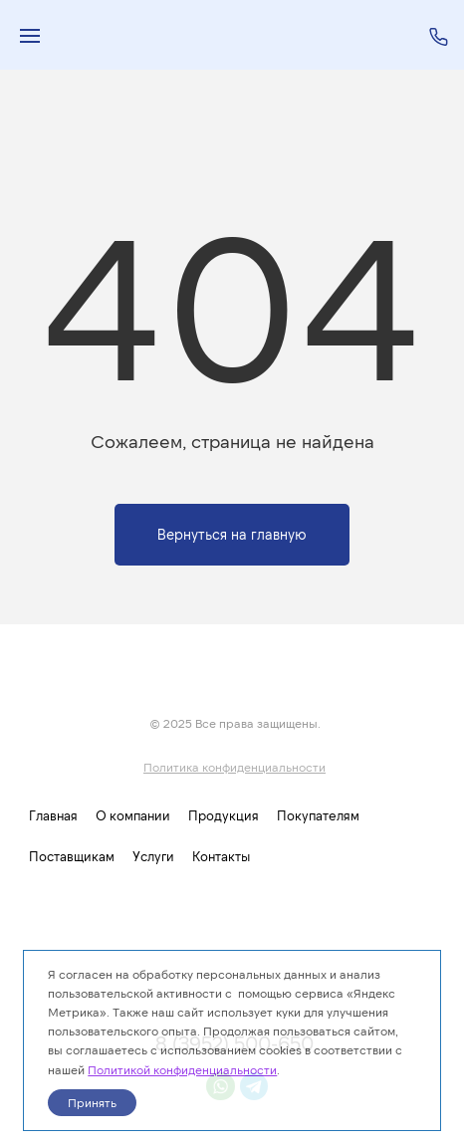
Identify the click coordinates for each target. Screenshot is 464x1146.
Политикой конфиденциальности (182, 1069)
